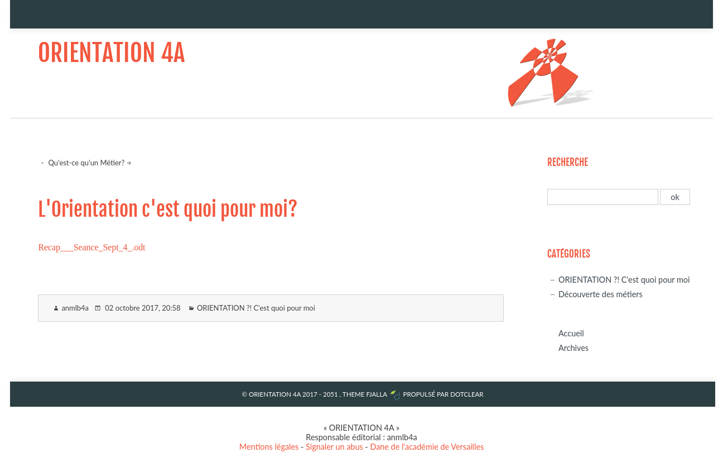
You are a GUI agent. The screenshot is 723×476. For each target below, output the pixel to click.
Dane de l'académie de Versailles (427, 446)
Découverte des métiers (600, 294)
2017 (309, 394)
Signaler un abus (334, 446)
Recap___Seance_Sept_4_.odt (91, 247)
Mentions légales (269, 446)
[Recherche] (602, 197)
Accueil (571, 333)
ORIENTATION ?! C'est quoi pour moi (256, 307)
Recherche (567, 162)
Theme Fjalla (365, 394)
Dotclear (466, 394)
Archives (573, 348)
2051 (330, 394)
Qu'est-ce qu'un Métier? (87, 162)
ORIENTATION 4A (111, 52)
